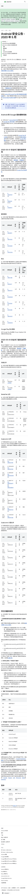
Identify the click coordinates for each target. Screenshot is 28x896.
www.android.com (5, 876)
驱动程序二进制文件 (5, 842)
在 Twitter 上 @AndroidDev (7, 852)
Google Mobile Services (6, 878)
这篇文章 (10, 658)
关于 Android (4, 887)
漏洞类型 (16, 160)
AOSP (2, 30)
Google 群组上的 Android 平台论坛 (9, 859)
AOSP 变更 (7, 24)
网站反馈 (4, 890)
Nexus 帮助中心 (4, 873)
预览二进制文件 (4, 837)
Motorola (18, 778)
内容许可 (15, 805)
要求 (2, 833)
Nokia (23, 778)
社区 (9, 887)
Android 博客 (4, 854)
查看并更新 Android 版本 (7, 70)
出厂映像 (3, 839)
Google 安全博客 (5, 856)
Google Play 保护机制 (9, 121)
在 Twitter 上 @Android (6, 850)
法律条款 (14, 887)
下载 (2, 835)
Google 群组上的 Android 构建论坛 (9, 861)
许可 (18, 887)
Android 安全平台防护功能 (9, 97)
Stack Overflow (4, 880)
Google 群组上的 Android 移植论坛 (9, 863)
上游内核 (9, 383)
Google (5, 778)
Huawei (10, 778)
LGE (14, 778)
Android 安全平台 (13, 120)
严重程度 (21, 160)
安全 (10, 30)
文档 (2, 6)
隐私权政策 (22, 887)
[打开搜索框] (25, 2)
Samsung (3, 779)
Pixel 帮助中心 (4, 871)
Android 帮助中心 (5, 869)
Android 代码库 (4, 830)
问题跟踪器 (3, 882)
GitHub (2, 844)
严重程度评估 (8, 88)
